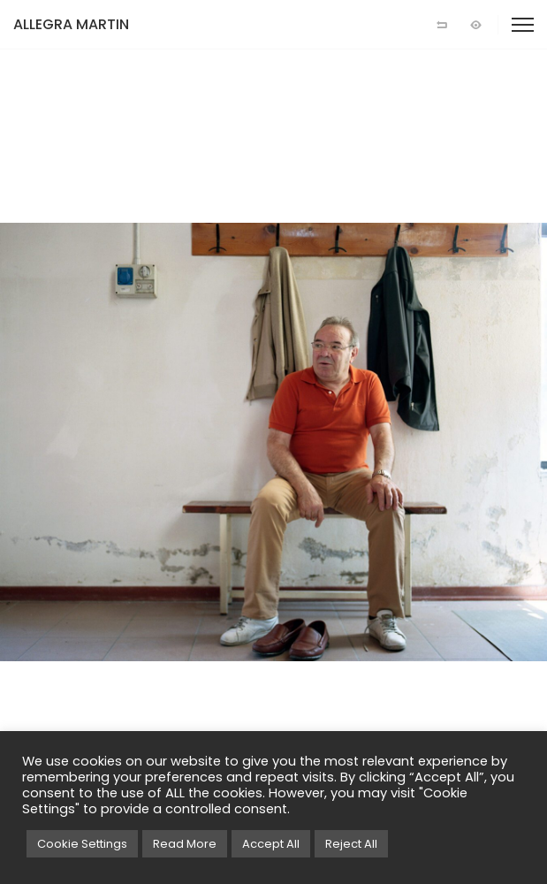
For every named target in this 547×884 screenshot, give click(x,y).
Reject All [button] (351, 843)
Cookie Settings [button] (82, 843)
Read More (185, 843)
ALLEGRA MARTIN (71, 24)
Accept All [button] (271, 843)
